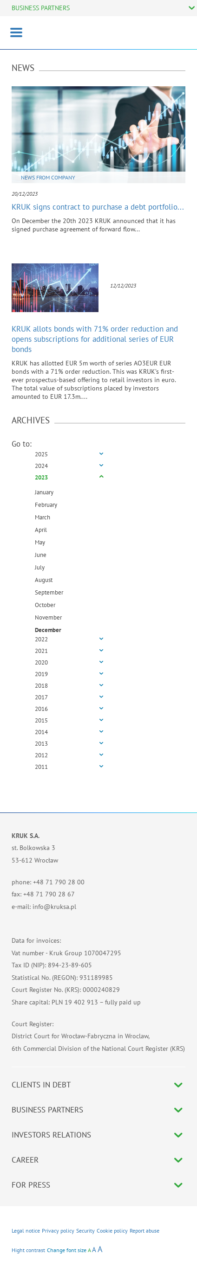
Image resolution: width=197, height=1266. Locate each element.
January (44, 492)
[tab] (98, 454)
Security (85, 1230)
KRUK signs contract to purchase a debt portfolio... (98, 207)
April (41, 530)
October (45, 605)
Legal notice (26, 1230)
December (48, 630)
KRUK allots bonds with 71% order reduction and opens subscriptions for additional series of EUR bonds (95, 339)
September (49, 592)
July (40, 567)
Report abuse (144, 1230)
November (48, 617)
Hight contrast (28, 1250)
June (40, 555)
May (40, 542)
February (46, 505)
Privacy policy (58, 1230)
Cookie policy (112, 1230)
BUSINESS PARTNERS (41, 8)
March (42, 517)
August (44, 580)
